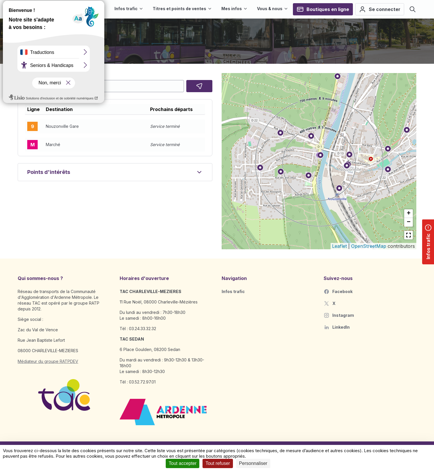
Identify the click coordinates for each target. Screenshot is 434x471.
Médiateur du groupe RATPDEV (48, 361)
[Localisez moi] (199, 86)
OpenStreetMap (368, 246)
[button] (115, 126)
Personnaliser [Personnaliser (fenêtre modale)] (253, 463)
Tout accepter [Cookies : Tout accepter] (182, 463)
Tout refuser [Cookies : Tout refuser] (217, 463)
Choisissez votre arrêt (41, 75)
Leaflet (339, 246)
